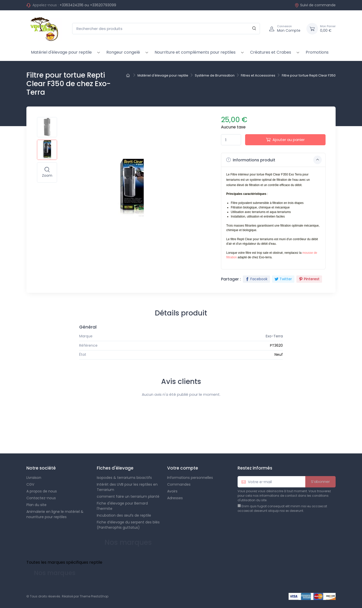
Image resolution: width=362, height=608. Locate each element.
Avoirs (172, 491)
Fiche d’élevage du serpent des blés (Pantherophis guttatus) (128, 525)
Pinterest (309, 278)
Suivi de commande (315, 5)
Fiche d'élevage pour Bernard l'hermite (122, 506)
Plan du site (36, 504)
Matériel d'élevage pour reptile (61, 52)
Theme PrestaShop (94, 596)
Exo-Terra (274, 336)
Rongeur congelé (123, 52)
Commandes (179, 484)
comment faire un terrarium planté (128, 496)
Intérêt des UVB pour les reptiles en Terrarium (127, 487)
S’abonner (320, 481)
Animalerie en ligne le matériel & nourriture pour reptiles (54, 514)
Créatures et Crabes (270, 52)
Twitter (283, 278)
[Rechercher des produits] (166, 28)
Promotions (317, 52)
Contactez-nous (41, 497)
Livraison (33, 477)
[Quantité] (231, 140)
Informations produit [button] (274, 160)
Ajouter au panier (285, 139)
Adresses (175, 497)
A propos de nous (41, 491)
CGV (30, 484)
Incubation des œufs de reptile (124, 515)
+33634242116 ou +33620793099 (88, 5)
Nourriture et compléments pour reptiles (195, 52)
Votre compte (182, 468)
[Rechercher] (254, 28)
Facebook (256, 278)
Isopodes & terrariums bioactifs (124, 477)
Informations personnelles (190, 477)
